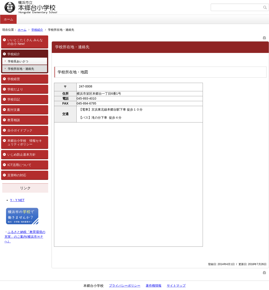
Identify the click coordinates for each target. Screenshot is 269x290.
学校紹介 (37, 29)
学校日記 (13, 99)
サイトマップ (176, 285)
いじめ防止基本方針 (21, 154)
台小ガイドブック (20, 130)
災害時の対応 (16, 175)
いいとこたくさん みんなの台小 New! (25, 42)
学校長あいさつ (18, 61)
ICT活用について (19, 165)
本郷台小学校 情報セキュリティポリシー (24, 142)
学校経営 (13, 79)
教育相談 (13, 120)
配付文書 (13, 109)
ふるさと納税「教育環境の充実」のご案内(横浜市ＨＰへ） (24, 236)
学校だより (15, 89)
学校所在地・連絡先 (21, 68)
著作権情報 (153, 285)
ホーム (8, 19)
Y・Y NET (17, 200)
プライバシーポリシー (124, 285)
